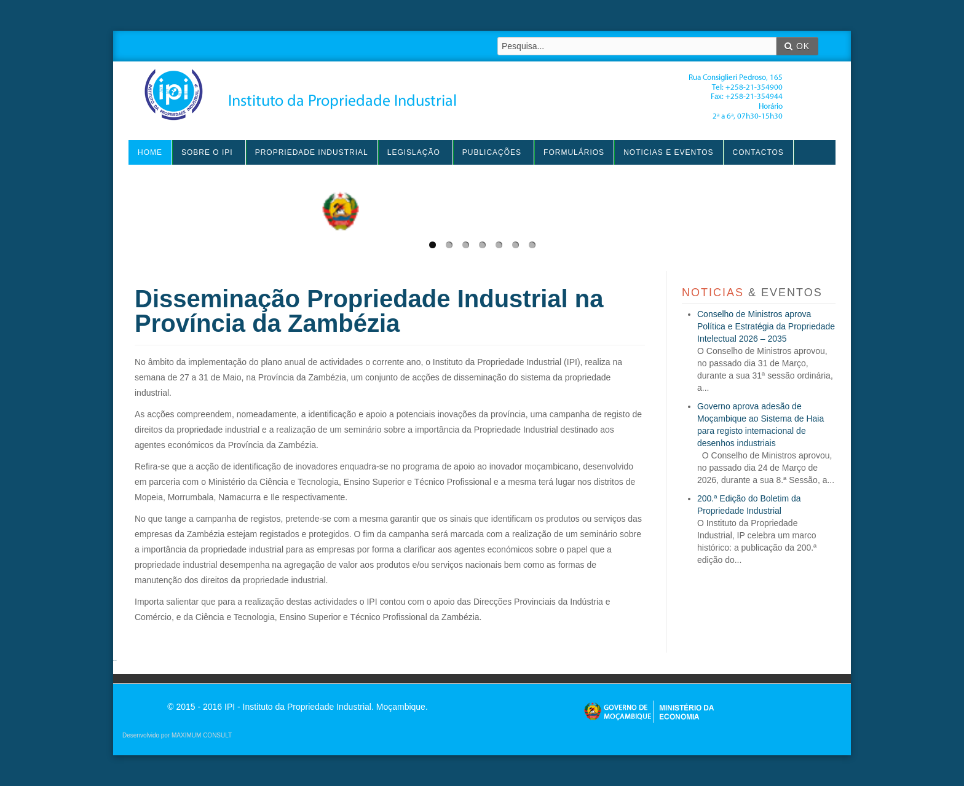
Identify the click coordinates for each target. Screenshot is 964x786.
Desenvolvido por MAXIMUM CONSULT (177, 735)
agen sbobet (115, 660)
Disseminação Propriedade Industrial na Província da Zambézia (369, 311)
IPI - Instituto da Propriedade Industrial (463, 95)
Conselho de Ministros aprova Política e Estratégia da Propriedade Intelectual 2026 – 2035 (766, 326)
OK (797, 46)
